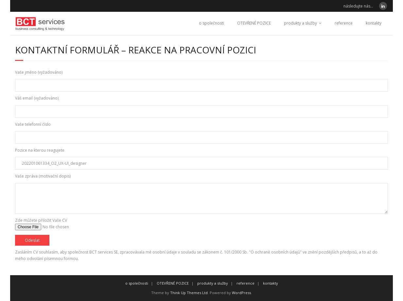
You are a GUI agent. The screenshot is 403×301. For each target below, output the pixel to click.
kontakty (373, 23)
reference (344, 23)
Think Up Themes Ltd (189, 292)
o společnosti (211, 23)
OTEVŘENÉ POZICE (254, 23)
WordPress (241, 292)
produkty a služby (300, 23)
